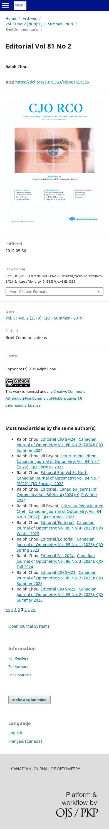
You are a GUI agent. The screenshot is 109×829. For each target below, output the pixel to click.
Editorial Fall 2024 (58, 555)
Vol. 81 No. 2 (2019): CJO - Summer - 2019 (39, 23)
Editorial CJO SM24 (58, 439)
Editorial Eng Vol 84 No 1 (64, 472)
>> (33, 609)
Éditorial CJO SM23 (58, 589)
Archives (30, 18)
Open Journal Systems (28, 626)
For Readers (18, 658)
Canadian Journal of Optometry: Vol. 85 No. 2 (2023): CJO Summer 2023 (60, 578)
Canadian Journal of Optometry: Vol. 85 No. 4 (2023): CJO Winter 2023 (60, 528)
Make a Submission (29, 699)
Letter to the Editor (79, 455)
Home (11, 18)
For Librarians (19, 674)
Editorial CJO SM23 (58, 572)
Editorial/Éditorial (58, 522)
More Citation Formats (28, 291)
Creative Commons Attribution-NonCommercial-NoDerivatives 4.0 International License (45, 398)
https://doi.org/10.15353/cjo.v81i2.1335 (52, 82)
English (15, 733)
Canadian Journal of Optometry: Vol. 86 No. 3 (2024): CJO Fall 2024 (60, 561)
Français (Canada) (25, 741)
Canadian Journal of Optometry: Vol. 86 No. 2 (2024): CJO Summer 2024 (60, 445)
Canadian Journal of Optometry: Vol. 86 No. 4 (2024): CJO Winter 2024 (57, 494)
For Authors (18, 666)
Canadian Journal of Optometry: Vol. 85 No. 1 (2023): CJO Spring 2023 (60, 544)
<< (8, 609)
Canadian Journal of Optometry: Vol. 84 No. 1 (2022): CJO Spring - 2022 (58, 464)
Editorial (49, 489)
